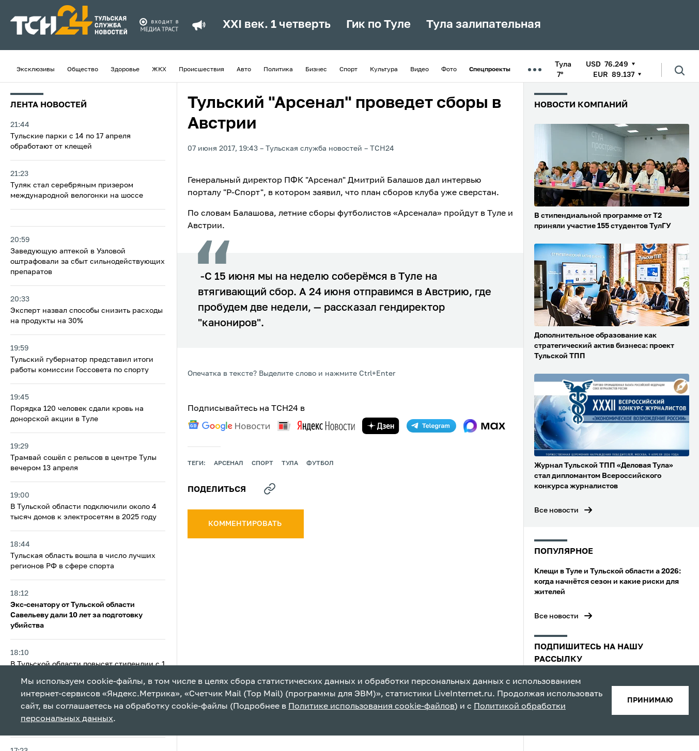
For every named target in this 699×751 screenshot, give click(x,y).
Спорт (348, 70)
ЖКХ (159, 70)
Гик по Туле (378, 24)
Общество (82, 70)
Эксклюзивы (36, 70)
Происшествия (201, 70)
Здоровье (125, 70)
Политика (278, 70)
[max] (484, 426)
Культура (384, 70)
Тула (290, 463)
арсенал (228, 463)
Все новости (556, 510)
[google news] (229, 426)
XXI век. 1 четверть (277, 24)
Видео (419, 70)
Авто (244, 70)
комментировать (245, 524)
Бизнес (316, 70)
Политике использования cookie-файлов (371, 706)
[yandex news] (316, 425)
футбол (320, 463)
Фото (449, 70)
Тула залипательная (483, 24)
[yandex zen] (380, 426)
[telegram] (431, 426)
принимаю (650, 700)
